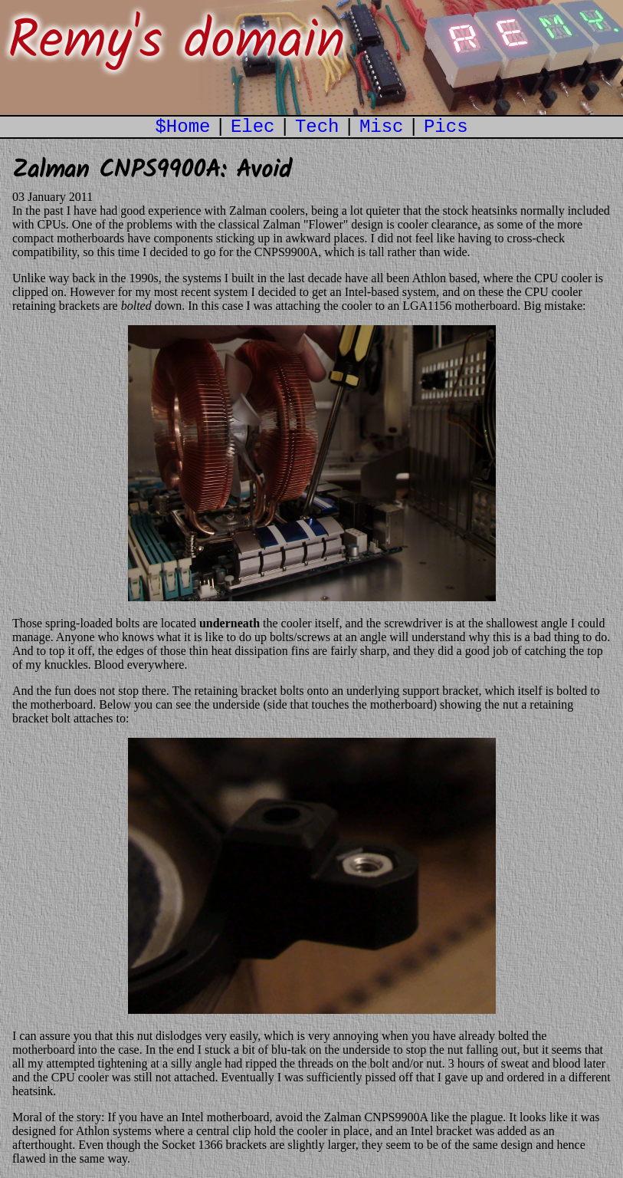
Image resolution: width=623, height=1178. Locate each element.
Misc (381, 127)
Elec (253, 127)
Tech (317, 127)
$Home (182, 127)
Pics (446, 127)
